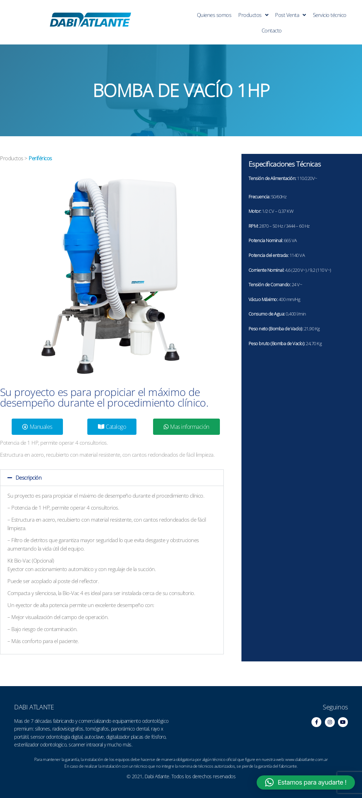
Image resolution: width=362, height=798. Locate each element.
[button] (111, 478)
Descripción (29, 477)
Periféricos (40, 158)
